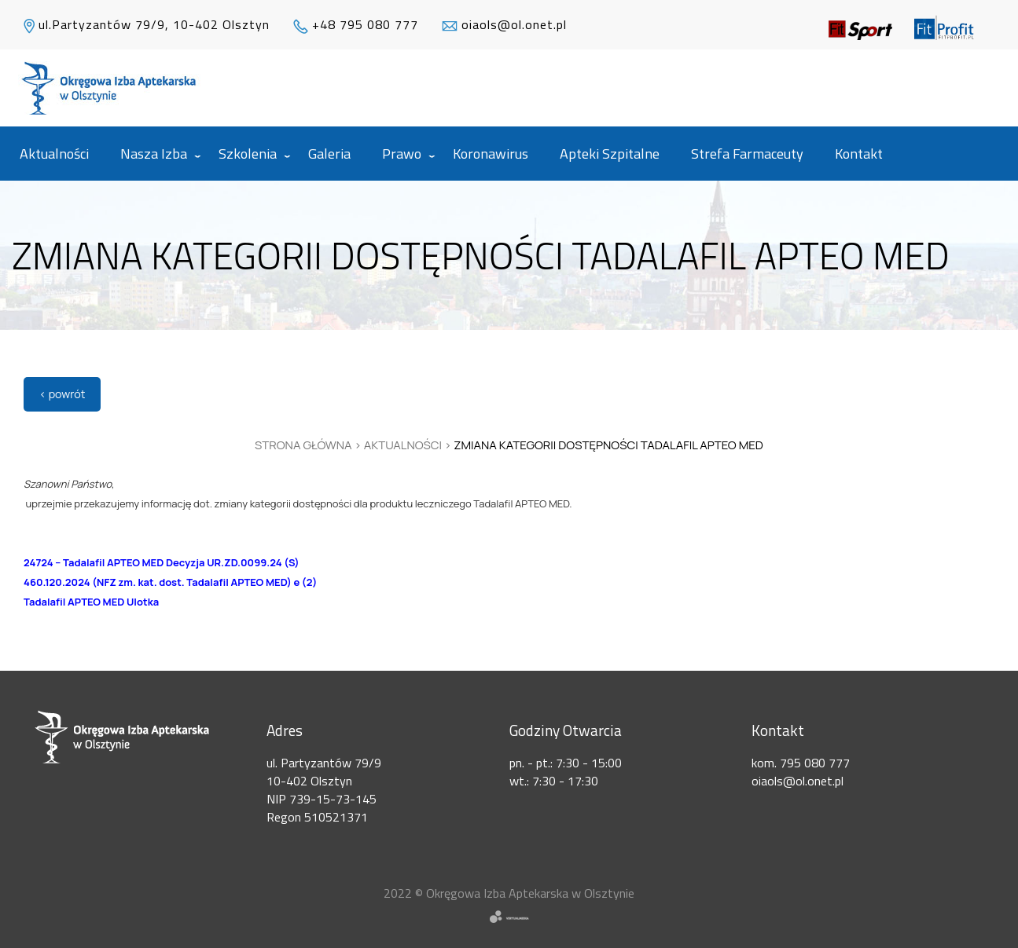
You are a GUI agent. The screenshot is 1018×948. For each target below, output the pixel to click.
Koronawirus (490, 153)
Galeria (329, 153)
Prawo (401, 153)
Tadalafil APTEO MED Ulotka (91, 602)
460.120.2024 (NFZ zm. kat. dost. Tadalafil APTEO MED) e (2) (170, 582)
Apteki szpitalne (610, 153)
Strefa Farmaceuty (747, 153)
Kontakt (859, 153)
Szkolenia (248, 153)
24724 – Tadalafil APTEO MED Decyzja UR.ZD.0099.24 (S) (162, 562)
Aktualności (54, 153)
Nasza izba (153, 153)
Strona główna (303, 445)
